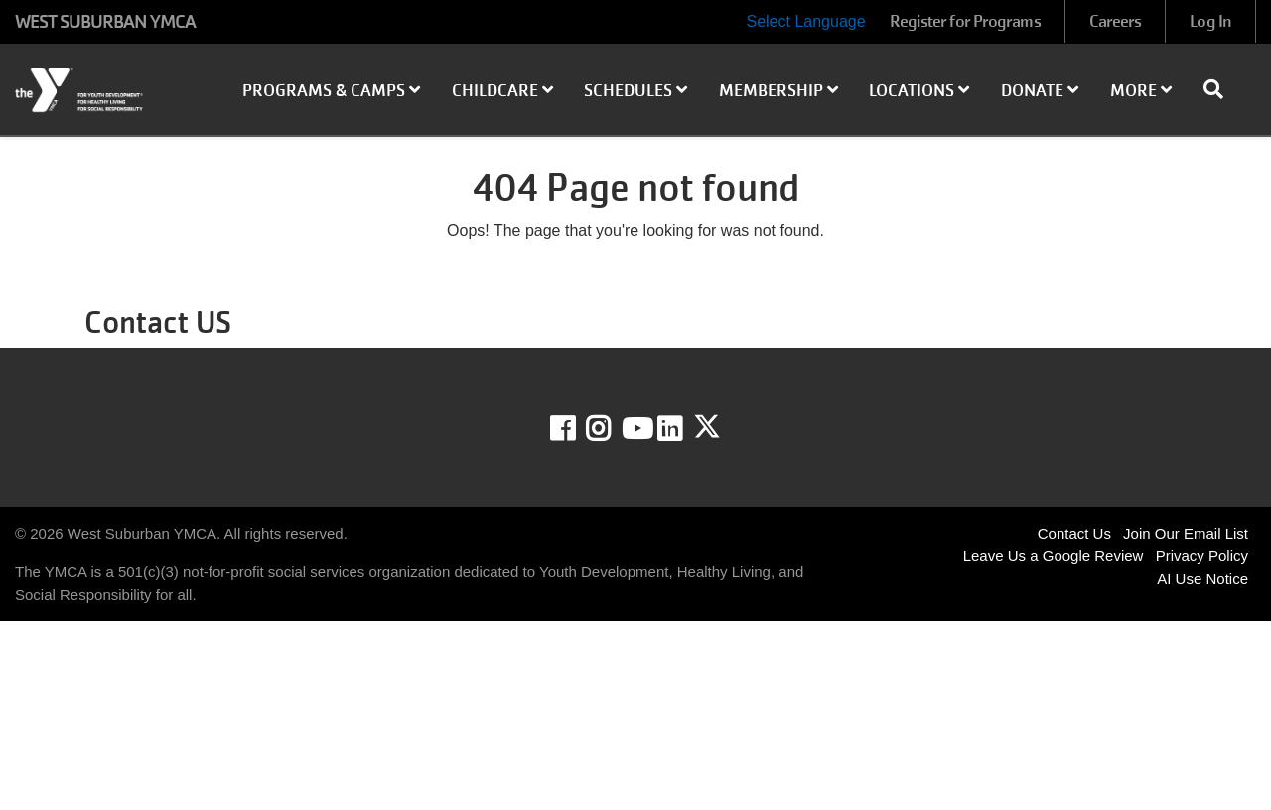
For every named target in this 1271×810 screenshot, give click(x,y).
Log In (1210, 21)
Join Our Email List (1185, 533)
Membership (778, 90)
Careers (1115, 21)
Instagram (612, 429)
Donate (1039, 90)
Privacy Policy (1202, 555)
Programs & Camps (331, 90)
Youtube (635, 429)
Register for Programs (965, 21)
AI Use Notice (1202, 578)
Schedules (635, 90)
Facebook (576, 429)
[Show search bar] (1221, 89)
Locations (919, 90)
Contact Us (1074, 533)
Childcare (502, 90)
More (1141, 90)
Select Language (805, 21)
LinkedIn (683, 429)
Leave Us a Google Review (1053, 555)
